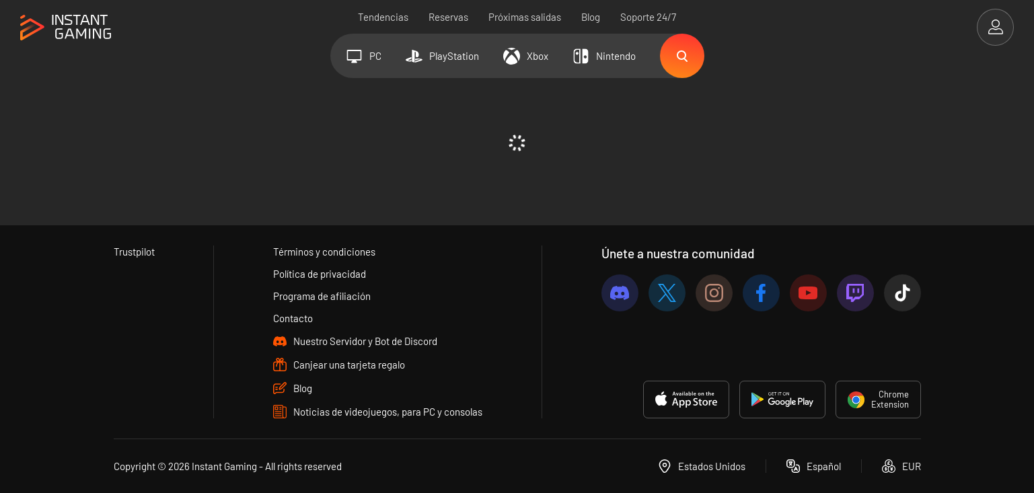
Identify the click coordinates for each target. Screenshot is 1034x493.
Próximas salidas (524, 17)
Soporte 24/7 (648, 17)
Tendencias (383, 17)
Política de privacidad (319, 274)
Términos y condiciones (324, 251)
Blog (590, 17)
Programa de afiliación (322, 296)
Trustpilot (134, 251)
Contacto (293, 318)
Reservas (448, 17)
